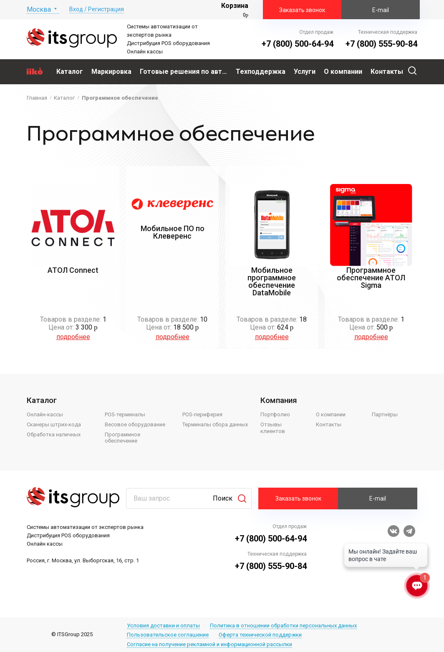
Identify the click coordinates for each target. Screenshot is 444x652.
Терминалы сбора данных (215, 424)
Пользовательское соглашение (168, 635)
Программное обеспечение (122, 437)
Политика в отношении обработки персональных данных (283, 625)
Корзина (234, 5)
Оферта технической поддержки (260, 635)
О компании (331, 414)
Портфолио (275, 414)
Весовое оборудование (135, 424)
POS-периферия (202, 414)
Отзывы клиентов (272, 427)
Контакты (328, 424)
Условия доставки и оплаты (163, 625)
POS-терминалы (125, 414)
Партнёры (385, 414)
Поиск (222, 498)
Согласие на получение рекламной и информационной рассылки (209, 644)
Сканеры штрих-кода (54, 424)
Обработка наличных (54, 434)
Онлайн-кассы (45, 414)
